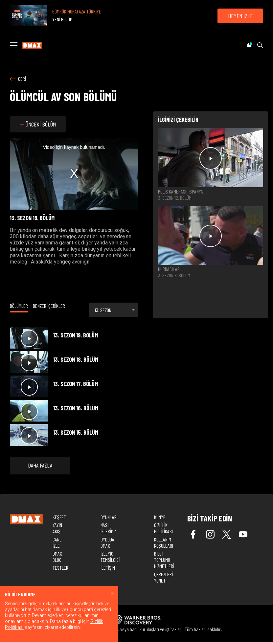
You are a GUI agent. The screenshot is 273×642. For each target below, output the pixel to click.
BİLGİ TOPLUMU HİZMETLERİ (164, 559)
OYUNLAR (109, 517)
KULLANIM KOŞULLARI (163, 542)
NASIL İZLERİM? (108, 528)
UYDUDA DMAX (107, 542)
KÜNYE (160, 517)
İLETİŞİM (108, 567)
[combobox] (113, 310)
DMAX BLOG (57, 556)
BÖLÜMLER (19, 306)
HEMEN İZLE (240, 15)
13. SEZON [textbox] (103, 310)
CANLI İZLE (57, 542)
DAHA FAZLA (40, 465)
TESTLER (60, 567)
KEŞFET (59, 517)
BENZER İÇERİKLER (49, 306)
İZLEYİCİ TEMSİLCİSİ (110, 556)
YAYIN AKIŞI (57, 528)
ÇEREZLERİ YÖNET (163, 577)
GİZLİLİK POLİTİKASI (163, 528)
